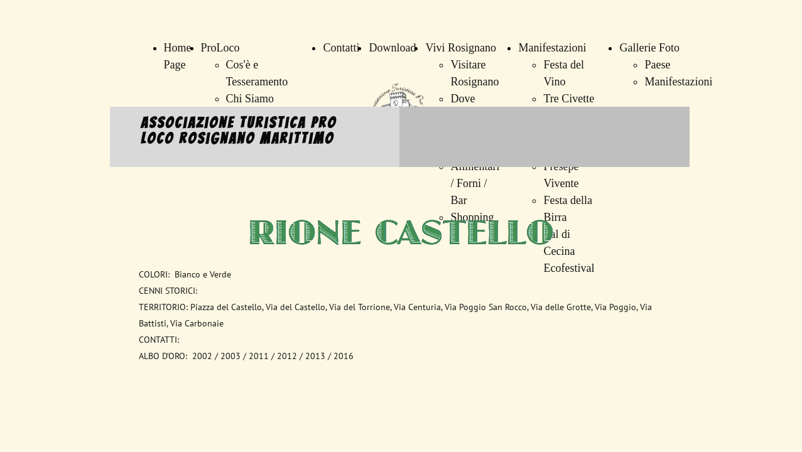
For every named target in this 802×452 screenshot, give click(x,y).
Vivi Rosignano (460, 47)
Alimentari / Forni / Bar (474, 183)
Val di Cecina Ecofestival (568, 251)
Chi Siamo (250, 98)
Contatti (341, 47)
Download (392, 47)
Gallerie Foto (649, 47)
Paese (657, 64)
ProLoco (220, 47)
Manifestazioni (552, 47)
